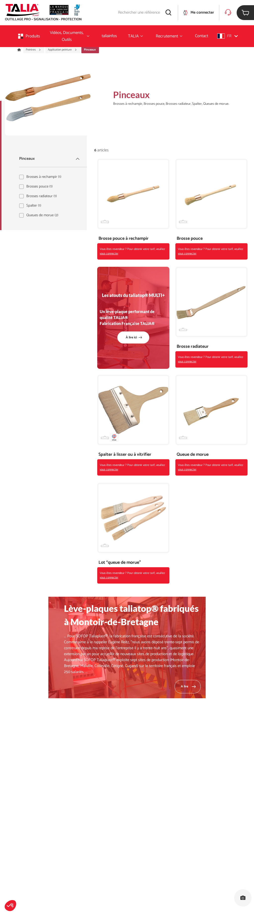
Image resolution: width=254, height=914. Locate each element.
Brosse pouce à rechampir (123, 238)
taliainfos (109, 35)
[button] (10, 906)
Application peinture (62, 50)
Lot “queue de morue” (119, 562)
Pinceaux (50, 158)
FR (227, 36)
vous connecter (109, 253)
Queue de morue (193, 454)
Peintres (33, 50)
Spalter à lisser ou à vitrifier (124, 454)
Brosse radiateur (193, 346)
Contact (201, 35)
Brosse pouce (190, 238)
